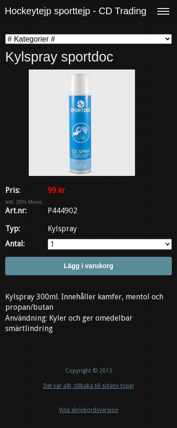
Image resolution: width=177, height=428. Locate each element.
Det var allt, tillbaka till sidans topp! (88, 386)
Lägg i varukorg (88, 266)
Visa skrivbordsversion (88, 410)
